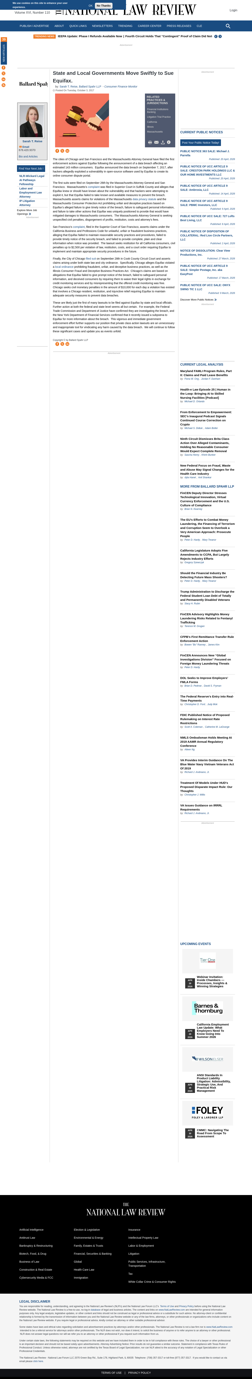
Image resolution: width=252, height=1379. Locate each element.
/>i (169, 142)
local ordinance (64, 266)
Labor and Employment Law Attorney (30, 192)
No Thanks (104, 5)
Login (233, 10)
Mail (157, 142)
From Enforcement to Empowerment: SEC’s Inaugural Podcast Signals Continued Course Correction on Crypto (206, 418)
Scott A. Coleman (193, 727)
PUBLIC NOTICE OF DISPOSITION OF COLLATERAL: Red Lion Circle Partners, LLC (206, 235)
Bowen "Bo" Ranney (195, 644)
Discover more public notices (197, 299)
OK (91, 5)
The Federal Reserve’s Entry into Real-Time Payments (207, 698)
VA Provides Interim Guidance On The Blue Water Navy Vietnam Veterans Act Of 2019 (207, 764)
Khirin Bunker (209, 454)
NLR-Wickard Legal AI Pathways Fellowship (31, 180)
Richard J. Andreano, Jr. (197, 772)
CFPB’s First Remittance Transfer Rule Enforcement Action (207, 639)
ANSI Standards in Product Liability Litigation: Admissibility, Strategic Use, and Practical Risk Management (214, 1083)
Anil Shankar (204, 477)
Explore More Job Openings (27, 212)
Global (78, 1261)
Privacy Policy (186, 1306)
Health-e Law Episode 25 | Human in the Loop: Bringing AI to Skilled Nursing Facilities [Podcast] (205, 393)
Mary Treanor (209, 539)
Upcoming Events (195, 944)
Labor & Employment (141, 1245)
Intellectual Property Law (143, 1237)
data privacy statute (144, 199)
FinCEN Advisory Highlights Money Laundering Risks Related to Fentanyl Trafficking (206, 618)
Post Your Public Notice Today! (200, 142)
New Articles (4, 53)
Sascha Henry (191, 454)
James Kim (213, 644)
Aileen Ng (189, 749)
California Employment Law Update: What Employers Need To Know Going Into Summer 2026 (213, 1031)
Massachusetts (155, 131)
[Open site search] (228, 25)
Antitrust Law (27, 1237)
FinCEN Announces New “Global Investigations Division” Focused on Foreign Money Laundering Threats (205, 659)
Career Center (149, 25)
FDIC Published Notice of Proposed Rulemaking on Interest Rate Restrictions (205, 719)
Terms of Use (167, 1306)
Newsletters (102, 25)
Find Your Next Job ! (31, 168)
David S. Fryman (212, 685)
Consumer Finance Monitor (120, 86)
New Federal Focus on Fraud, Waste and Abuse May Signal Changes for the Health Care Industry (207, 469)
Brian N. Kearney (193, 509)
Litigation (133, 1253)
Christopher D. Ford (194, 704)
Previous (216, 36)
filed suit (91, 258)
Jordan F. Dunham (210, 378)
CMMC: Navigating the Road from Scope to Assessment (213, 1133)
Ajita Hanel (190, 477)
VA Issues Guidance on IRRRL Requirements (201, 807)
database (95, 1309)
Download (163, 142)
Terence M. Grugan (194, 626)
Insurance (134, 1229)
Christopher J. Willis (194, 794)
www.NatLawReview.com (172, 1309)
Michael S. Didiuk (193, 428)
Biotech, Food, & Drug (32, 1253)
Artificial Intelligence (31, 1229)
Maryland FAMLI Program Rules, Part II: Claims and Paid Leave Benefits (206, 373)
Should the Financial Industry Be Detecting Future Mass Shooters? (203, 575)
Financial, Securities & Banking (93, 1253)
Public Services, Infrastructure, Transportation (146, 1263)
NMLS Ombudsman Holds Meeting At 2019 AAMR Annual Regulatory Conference (206, 741)
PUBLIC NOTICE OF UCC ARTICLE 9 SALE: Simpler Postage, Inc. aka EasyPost (204, 270)
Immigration (81, 1277)
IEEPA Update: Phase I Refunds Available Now (109, 36)
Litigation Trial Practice (159, 117)
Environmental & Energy (88, 1237)
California (152, 122)
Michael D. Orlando (194, 401)
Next (220, 36)
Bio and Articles (28, 156)
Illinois (150, 127)
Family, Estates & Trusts (88, 1245)
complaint (94, 186)
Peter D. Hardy (192, 539)
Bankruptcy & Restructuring (36, 1245)
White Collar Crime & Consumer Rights (152, 1281)
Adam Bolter (211, 428)
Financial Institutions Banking (157, 110)
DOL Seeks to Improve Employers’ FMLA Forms (204, 680)
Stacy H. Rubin (192, 603)
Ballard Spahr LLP (90, 86)
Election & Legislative (87, 1229)
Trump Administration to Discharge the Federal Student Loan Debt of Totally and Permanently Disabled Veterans (207, 595)
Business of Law (29, 1261)
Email (25, 146)
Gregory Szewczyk (194, 562)
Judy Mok (212, 704)
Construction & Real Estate (35, 1269)
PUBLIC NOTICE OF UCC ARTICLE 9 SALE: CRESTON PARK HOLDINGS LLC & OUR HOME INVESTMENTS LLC (207, 170)
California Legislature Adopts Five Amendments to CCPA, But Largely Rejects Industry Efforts (204, 554)
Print (151, 142)
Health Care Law (84, 1269)
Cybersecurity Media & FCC (36, 1277)
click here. (38, 1361)
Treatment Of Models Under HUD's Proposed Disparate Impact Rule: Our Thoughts (206, 787)
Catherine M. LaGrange (217, 727)
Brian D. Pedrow (192, 685)
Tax (130, 1273)
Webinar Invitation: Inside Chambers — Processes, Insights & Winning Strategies (212, 981)
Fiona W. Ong (191, 378)
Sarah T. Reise (32, 141)
